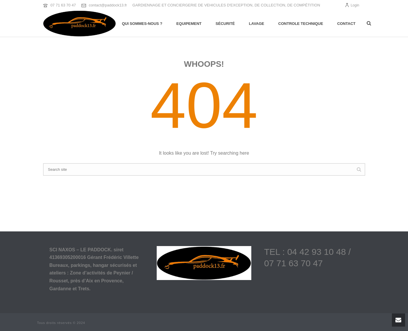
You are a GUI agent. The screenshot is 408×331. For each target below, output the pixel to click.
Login (352, 5)
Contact (346, 23)
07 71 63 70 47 (63, 5)
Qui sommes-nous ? (142, 23)
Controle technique (300, 23)
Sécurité (225, 23)
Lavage (256, 23)
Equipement (189, 23)
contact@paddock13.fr (108, 5)
